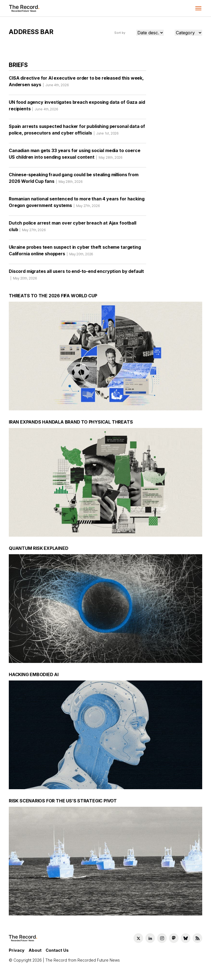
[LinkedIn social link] (150, 938)
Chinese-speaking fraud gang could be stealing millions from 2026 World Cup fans (73, 180)
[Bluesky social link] (185, 938)
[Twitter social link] (138, 938)
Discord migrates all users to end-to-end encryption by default (76, 276)
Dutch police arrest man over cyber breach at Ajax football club (72, 228)
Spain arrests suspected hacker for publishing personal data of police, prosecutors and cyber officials (77, 131)
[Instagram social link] (162, 938)
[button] (198, 8)
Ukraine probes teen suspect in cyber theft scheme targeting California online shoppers (75, 252)
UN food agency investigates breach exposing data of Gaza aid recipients (77, 107)
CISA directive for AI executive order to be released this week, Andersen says (76, 83)
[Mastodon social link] (174, 938)
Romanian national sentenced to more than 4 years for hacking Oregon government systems (76, 204)
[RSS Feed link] (197, 938)
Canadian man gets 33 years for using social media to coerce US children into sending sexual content (74, 156)
